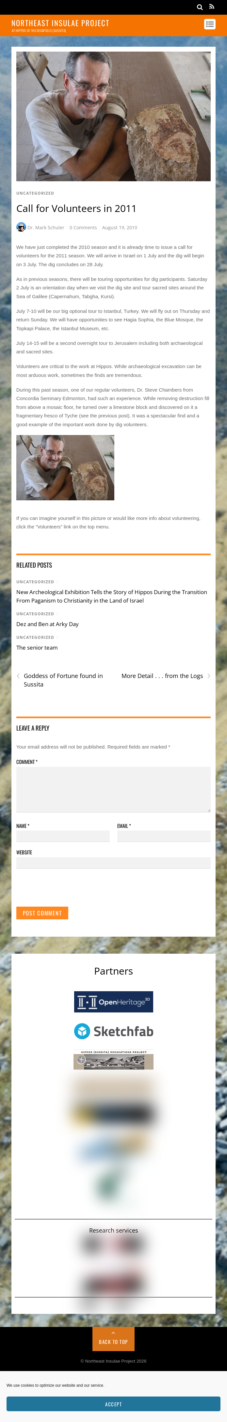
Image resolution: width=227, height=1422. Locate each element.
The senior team (37, 647)
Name (22, 825)
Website (24, 852)
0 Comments (83, 227)
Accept (113, 1404)
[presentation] (66, 890)
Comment (27, 761)
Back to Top (113, 1341)
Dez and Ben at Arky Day (47, 624)
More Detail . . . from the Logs (166, 675)
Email (124, 825)
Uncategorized (35, 193)
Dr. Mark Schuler (45, 227)
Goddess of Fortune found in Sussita (59, 679)
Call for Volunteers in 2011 (76, 208)
